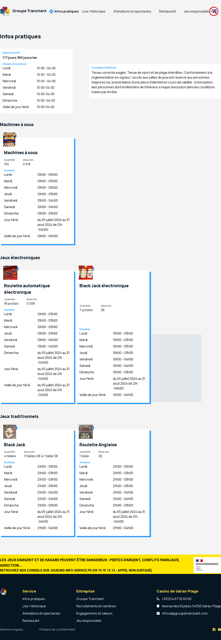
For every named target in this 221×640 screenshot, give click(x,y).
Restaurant (167, 11)
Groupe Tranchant (90, 599)
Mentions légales (11, 629)
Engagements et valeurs (94, 613)
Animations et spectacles (132, 11)
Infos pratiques (67, 11)
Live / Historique (93, 11)
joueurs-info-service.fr (71, 570)
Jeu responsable (196, 11)
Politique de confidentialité (57, 629)
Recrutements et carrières (96, 606)
